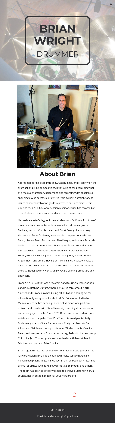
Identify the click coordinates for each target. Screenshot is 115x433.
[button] (111, 4)
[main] (57, 40)
